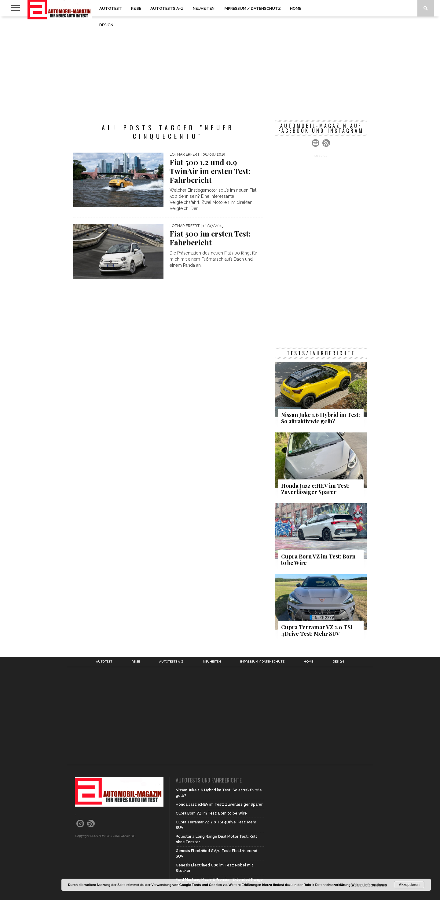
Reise (136, 8)
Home (295, 8)
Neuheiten (204, 8)
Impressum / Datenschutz (252, 8)
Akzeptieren (409, 885)
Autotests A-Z (167, 8)
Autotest (110, 8)
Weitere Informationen (369, 885)
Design (106, 25)
